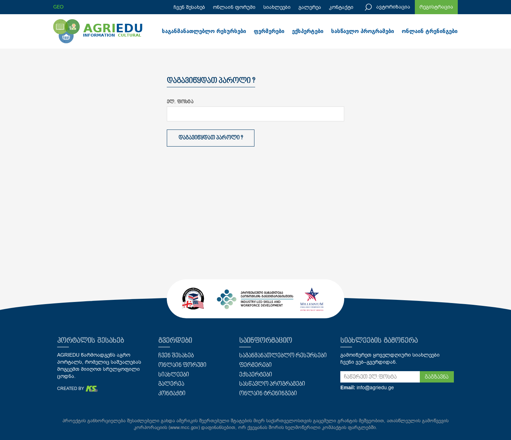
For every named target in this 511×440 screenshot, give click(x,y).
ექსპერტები (307, 31)
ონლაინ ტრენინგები (429, 31)
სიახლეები (277, 7)
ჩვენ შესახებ (189, 7)
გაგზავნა (437, 377)
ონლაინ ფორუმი (234, 7)
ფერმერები (269, 31)
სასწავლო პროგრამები (362, 31)
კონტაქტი (341, 7)
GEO (58, 7)
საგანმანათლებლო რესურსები (204, 31)
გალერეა (309, 7)
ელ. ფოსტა (180, 102)
